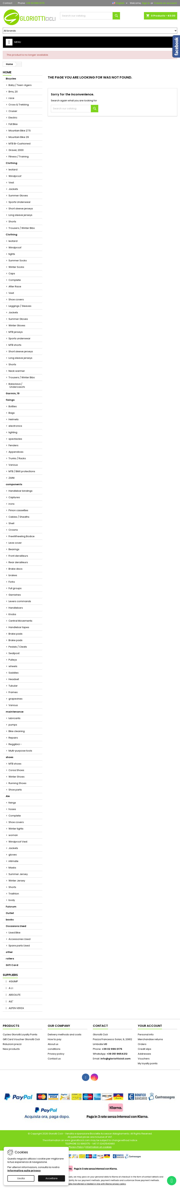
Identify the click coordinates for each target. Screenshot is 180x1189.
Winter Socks (16, 267)
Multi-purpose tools (20, 750)
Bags (12, 413)
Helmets (14, 419)
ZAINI (11, 478)
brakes (13, 575)
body (12, 900)
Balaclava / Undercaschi (17, 385)
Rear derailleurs (18, 562)
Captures (14, 497)
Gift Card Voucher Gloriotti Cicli (21, 1039)
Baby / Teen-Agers (20, 85)
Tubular (13, 685)
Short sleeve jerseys (21, 208)
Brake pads (15, 634)
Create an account (165, 3)
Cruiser (13, 111)
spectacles (15, 439)
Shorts (12, 221)
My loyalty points (148, 1063)
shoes (9, 757)
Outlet (10, 913)
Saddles (14, 672)
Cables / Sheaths (19, 517)
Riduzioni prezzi (12, 1044)
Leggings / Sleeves (20, 306)
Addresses (144, 1054)
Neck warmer (17, 371)
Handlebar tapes (19, 627)
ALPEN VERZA (16, 1008)
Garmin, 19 (13, 393)
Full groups (15, 588)
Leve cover (15, 543)
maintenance (14, 711)
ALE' (10, 1001)
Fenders (13, 445)
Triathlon (14, 893)
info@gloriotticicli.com (115, 1058)
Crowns (13, 530)
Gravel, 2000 (16, 150)
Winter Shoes (17, 776)
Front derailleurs (18, 556)
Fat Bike (13, 124)
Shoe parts (15, 789)
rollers (10, 958)
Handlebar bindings (21, 491)
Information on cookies (98, 1147)
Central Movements (20, 621)
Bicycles (11, 78)
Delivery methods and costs (64, 1034)
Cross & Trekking (19, 104)
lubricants (14, 718)
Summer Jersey (18, 874)
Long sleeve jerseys (20, 215)
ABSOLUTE (14, 995)
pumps (13, 724)
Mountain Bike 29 (19, 137)
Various (13, 465)
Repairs (13, 737)
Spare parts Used (19, 945)
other (9, 952)
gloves (13, 854)
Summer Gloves (18, 195)
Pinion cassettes (18, 510)
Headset (14, 679)
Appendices (16, 452)
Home (7, 72)
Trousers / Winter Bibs (22, 228)
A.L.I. (11, 988)
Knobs (12, 614)
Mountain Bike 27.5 (20, 130)
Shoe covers (16, 299)
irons (11, 504)
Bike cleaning (17, 731)
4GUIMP (13, 981)
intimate (13, 861)
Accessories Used (19, 939)
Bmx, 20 (13, 91)
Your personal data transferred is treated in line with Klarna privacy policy (90, 1184)
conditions (54, 1049)
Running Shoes (17, 783)
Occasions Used (16, 926)
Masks (12, 867)
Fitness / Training (19, 156)
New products (11, 1049)
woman (13, 835)
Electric (13, 117)
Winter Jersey (17, 880)
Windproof (15, 176)
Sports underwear (19, 338)
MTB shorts (15, 345)
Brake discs (15, 569)
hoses (12, 809)
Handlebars (16, 608)
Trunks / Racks (17, 458)
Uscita (21, 1178)
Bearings (14, 549)
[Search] (90, 15)
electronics (15, 426)
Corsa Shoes (16, 770)
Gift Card (12, 965)
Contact (7, 3)
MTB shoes (15, 763)
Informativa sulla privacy (24, 1170)
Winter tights (16, 828)
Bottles (13, 406)
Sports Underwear (20, 202)
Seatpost (14, 653)
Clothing (11, 163)
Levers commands (20, 601)
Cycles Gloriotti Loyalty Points (20, 1034)
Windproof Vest (18, 841)
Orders (142, 1044)
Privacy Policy (76, 1147)
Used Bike (14, 932)
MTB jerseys (16, 332)
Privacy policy (56, 1054)
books (10, 919)
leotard (13, 169)
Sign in (146, 3)
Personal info (146, 1034)
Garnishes (15, 595)
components (14, 484)
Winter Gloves (17, 325)
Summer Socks (18, 260)
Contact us (54, 1058)
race (11, 98)
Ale (8, 796)
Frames (13, 692)
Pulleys (13, 660)
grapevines (15, 698)
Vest (11, 182)
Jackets (13, 189)
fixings (10, 400)
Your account (150, 1026)
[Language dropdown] (120, 3)
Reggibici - (15, 744)
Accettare (52, 1178)
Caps (12, 273)
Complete (15, 280)
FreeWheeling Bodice (22, 536)
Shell (11, 523)
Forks (12, 582)
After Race (15, 286)
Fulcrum (11, 906)
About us (53, 1044)
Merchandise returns (150, 1039)
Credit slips (144, 1049)
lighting (13, 432)
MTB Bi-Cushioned (19, 143)
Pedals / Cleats (18, 647)
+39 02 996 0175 (35, 3)
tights (12, 254)
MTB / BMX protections (22, 471)
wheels (13, 666)
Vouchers (144, 1058)
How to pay (54, 1039)
